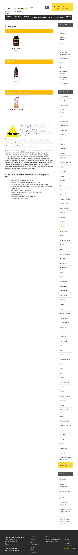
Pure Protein (63, 341)
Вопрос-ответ (67, 543)
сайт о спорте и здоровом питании (15, 10)
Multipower (63, 258)
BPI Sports (63, 135)
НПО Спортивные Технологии (65, 458)
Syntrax (62, 405)
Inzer (61, 235)
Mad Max (62, 245)
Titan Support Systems (64, 411)
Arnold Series (64, 121)
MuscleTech (63, 268)
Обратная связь (68, 545)
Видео (65, 536)
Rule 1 (62, 368)
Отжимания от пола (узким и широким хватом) (65, 511)
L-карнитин (63, 33)
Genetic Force (64, 203)
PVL (61, 345)
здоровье (60, 17)
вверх (75, 548)
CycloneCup (63, 148)
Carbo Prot (16, 79)
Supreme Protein (65, 396)
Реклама (66, 548)
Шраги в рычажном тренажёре (65, 478)
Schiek (62, 377)
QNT (61, 350)
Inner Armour (64, 231)
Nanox (62, 272)
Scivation (62, 387)
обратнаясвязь (68, 17)
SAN (61, 373)
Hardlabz (62, 222)
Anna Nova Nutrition (63, 111)
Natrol (61, 277)
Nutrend (62, 300)
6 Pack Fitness (64, 96)
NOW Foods (63, 290)
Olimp (61, 309)
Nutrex (62, 304)
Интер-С (62, 453)
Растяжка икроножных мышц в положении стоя (65, 519)
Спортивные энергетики (63, 78)
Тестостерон (63, 83)
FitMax (62, 190)
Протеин (62, 67)
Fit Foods (62, 180)
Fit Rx (61, 185)
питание (43, 17)
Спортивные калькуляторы (53, 539)
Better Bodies (64, 125)
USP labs (62, 435)
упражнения (35, 17)
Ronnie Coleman (65, 359)
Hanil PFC (63, 217)
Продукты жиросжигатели (64, 485)
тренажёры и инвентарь (27, 17)
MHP (61, 249)
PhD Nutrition (64, 318)
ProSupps (63, 336)
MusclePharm (64, 263)
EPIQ (61, 167)
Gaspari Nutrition (65, 199)
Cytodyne (62, 153)
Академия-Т (63, 448)
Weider (62, 444)
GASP (61, 194)
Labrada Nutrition (65, 240)
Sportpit (62, 391)
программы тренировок (18, 17)
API (61, 116)
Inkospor (62, 226)
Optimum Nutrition (65, 313)
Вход (58, 8)
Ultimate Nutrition (65, 421)
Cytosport (63, 158)
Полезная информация (67, 540)
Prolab (62, 332)
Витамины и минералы (63, 38)
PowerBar (63, 327)
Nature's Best (64, 281)
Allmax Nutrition (64, 101)
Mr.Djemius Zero (65, 254)
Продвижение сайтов (52, 541)
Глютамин (62, 48)
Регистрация (64, 8)
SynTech (62, 400)
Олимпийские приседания (63, 503)
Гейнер (61, 43)
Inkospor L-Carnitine (16, 109)
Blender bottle (64, 130)
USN (61, 430)
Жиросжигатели (64, 58)
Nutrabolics (63, 295)
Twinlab (62, 416)
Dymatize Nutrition (65, 162)
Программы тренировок (52, 536)
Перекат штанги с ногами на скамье (65, 492)
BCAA (61, 29)
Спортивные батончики (63, 72)
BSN (61, 139)
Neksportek (63, 286)
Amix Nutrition (64, 105)
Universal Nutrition (65, 425)
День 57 (62, 498)
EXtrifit (62, 176)
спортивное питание (9, 17)
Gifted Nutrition (64, 208)
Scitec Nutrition (64, 382)
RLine (61, 355)
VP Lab (62, 439)
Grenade (62, 213)
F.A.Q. (52, 17)
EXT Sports (63, 171)
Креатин (62, 62)
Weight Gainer (16, 48)
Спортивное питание (34, 536)
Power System (64, 322)
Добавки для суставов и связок (65, 53)
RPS (61, 364)
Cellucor (62, 144)
